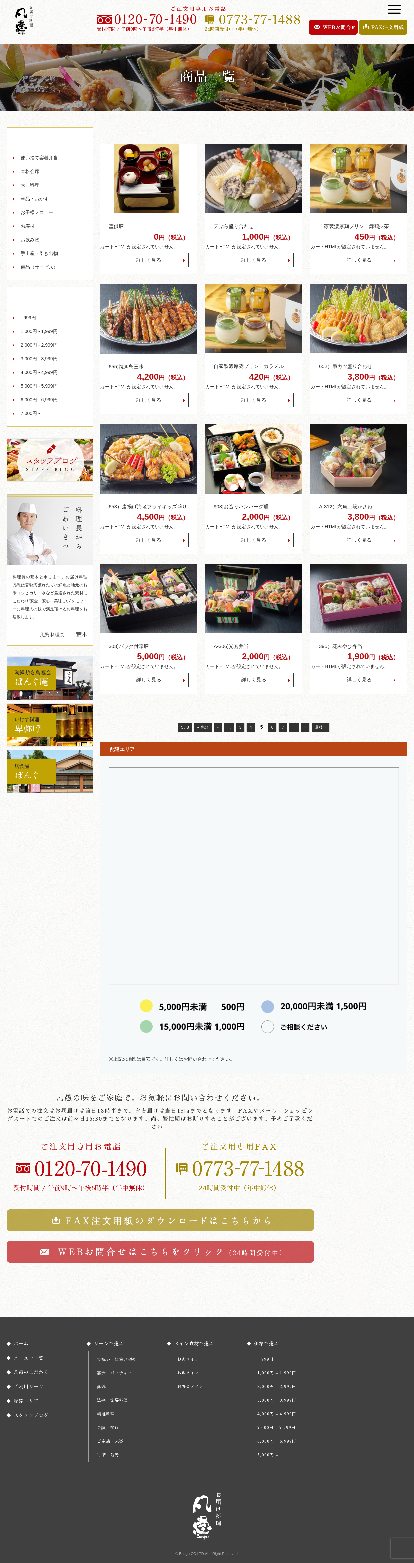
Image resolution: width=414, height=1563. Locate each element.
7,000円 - (30, 413)
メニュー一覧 (29, 1358)
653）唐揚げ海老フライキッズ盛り (148, 506)
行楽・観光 (108, 1455)
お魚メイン (188, 1373)
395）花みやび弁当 (340, 646)
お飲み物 (30, 239)
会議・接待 (108, 1428)
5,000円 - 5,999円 (39, 386)
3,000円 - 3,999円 (39, 358)
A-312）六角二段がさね (345, 506)
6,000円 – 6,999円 (276, 1441)
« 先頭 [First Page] (203, 727)
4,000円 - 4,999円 (39, 372)
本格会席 (30, 171)
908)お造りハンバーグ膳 (241, 506)
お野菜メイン (190, 1387)
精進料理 (106, 1414)
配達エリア (26, 1401)
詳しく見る (148, 260)
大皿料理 (30, 185)
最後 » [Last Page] (320, 727)
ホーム (21, 1343)
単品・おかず (35, 198)
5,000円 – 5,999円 (276, 1428)
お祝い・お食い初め (116, 1359)
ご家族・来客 (110, 1441)
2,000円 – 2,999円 (276, 1387)
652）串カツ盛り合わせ (345, 366)
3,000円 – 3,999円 (276, 1400)
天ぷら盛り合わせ (234, 226)
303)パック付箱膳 (129, 646)
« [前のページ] (218, 727)
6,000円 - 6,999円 (39, 399)
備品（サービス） (39, 267)
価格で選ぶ (266, 1343)
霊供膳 (116, 226)
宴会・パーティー (114, 1373)
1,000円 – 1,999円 (276, 1373)
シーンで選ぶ (109, 1343)
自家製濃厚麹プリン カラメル (249, 366)
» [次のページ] (305, 727)
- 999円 (28, 317)
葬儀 (101, 1387)
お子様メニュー (37, 212)
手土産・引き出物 (39, 253)
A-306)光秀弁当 (234, 646)
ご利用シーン (29, 1386)
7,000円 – (267, 1455)
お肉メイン (188, 1359)
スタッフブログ (31, 1415)
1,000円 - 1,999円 (39, 331)
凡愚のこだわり (31, 1372)
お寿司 (28, 226)
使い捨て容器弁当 (39, 157)
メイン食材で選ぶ (194, 1343)
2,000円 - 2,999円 (39, 345)
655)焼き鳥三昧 (126, 366)
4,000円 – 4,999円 (276, 1414)
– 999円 (265, 1359)
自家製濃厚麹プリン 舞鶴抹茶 (354, 226)
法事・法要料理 (112, 1400)
